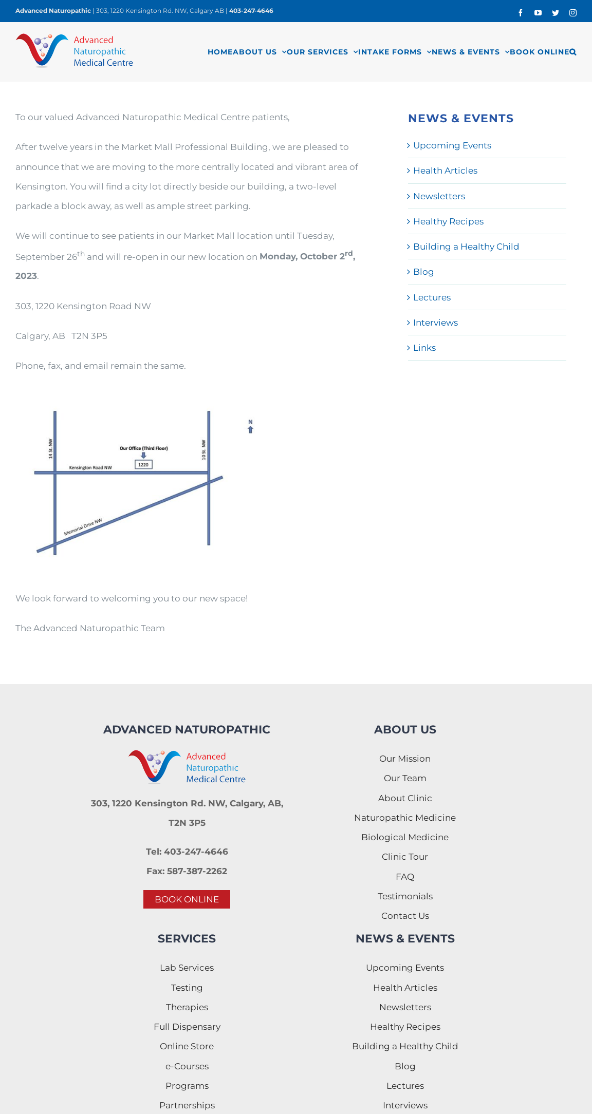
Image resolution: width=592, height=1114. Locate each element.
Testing (187, 988)
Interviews (435, 322)
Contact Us (405, 916)
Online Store (187, 1046)
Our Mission (405, 758)
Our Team (405, 778)
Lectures (432, 297)
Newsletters (439, 196)
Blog (423, 272)
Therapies (187, 1007)
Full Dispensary (187, 1027)
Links (424, 348)
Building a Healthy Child (466, 246)
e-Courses (187, 1066)
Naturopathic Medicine (405, 818)
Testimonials (405, 896)
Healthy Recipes (448, 221)
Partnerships (187, 1105)
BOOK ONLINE (187, 899)
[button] (573, 51)
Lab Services (187, 967)
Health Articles (445, 170)
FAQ (405, 877)
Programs (187, 1086)
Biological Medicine (405, 837)
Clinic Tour (405, 857)
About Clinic (405, 798)
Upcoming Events (452, 145)
